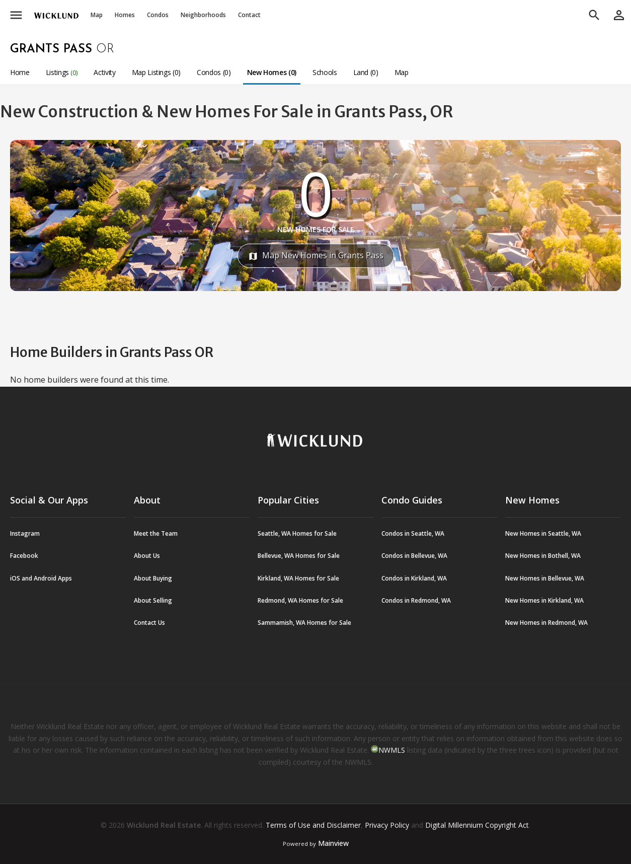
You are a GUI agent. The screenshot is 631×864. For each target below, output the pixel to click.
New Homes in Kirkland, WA (544, 600)
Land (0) (365, 72)
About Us (147, 555)
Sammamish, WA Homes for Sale (304, 622)
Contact (249, 15)
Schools (324, 72)
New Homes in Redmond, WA (546, 622)
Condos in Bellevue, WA (414, 555)
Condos (158, 15)
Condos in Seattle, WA (412, 533)
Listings (62, 72)
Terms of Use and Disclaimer (313, 825)
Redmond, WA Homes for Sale (300, 600)
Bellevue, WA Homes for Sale (299, 555)
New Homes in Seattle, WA (543, 533)
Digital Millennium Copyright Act (477, 825)
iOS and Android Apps (41, 578)
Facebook (24, 555)
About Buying (153, 578)
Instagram (25, 533)
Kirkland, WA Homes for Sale (298, 578)
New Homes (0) (271, 72)
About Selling (153, 600)
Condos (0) (214, 72)
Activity (104, 72)
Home (20, 72)
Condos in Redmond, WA (416, 600)
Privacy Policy (387, 825)
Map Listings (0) (156, 72)
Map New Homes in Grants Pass (315, 255)
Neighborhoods (203, 15)
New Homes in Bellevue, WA (544, 578)
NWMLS (391, 750)
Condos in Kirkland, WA (414, 578)
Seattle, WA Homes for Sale (297, 533)
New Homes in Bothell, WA (543, 555)
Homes (125, 15)
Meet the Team (156, 533)
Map (97, 15)
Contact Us (149, 622)
